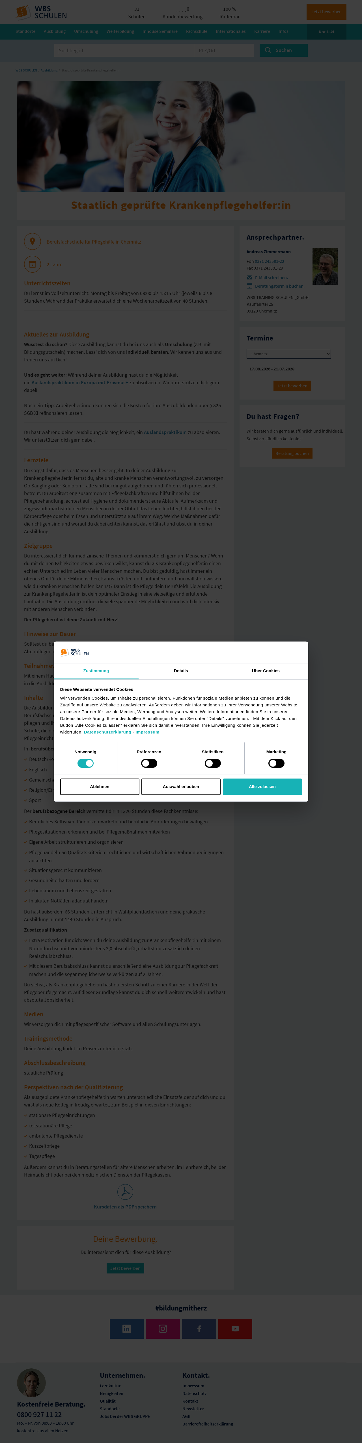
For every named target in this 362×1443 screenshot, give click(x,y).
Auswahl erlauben (181, 786)
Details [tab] (181, 671)
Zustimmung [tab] (96, 671)
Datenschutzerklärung (108, 732)
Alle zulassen (262, 786)
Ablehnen (99, 786)
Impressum (147, 732)
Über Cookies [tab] (266, 671)
